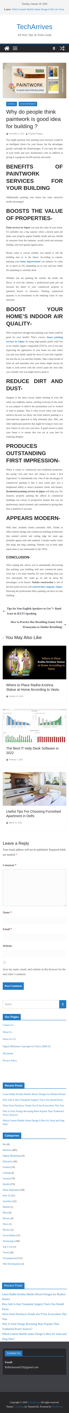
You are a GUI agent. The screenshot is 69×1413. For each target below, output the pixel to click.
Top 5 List (7, 1247)
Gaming (6, 1173)
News (5, 1224)
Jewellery (7, 1201)
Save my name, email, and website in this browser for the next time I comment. (34, 972)
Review (6, 1229)
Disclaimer (8, 1053)
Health (6, 1184)
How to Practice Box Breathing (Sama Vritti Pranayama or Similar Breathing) (38, 624)
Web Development (12, 1264)
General (12, 104)
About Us (7, 1032)
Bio (4, 1144)
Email (7, 929)
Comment (9, 865)
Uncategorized (10, 1258)
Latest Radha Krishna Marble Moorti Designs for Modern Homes (34, 1094)
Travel (6, 1252)
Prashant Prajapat (35, 133)
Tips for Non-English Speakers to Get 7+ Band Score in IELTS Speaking (32, 611)
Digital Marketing (11, 1155)
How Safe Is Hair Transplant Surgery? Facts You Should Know (33, 1100)
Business (7, 1150)
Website (7, 945)
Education (7, 1161)
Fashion (6, 1167)
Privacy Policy (10, 1060)
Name (7, 912)
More (5, 1212)
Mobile (6, 1207)
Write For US (9, 1039)
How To (6, 1195)
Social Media (9, 1235)
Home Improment (28, 104)
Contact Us (8, 1025)
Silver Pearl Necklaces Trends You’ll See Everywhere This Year (33, 1105)
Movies (6, 1218)
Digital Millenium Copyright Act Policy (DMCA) (27, 1046)
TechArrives (34, 27)
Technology (8, 1241)
